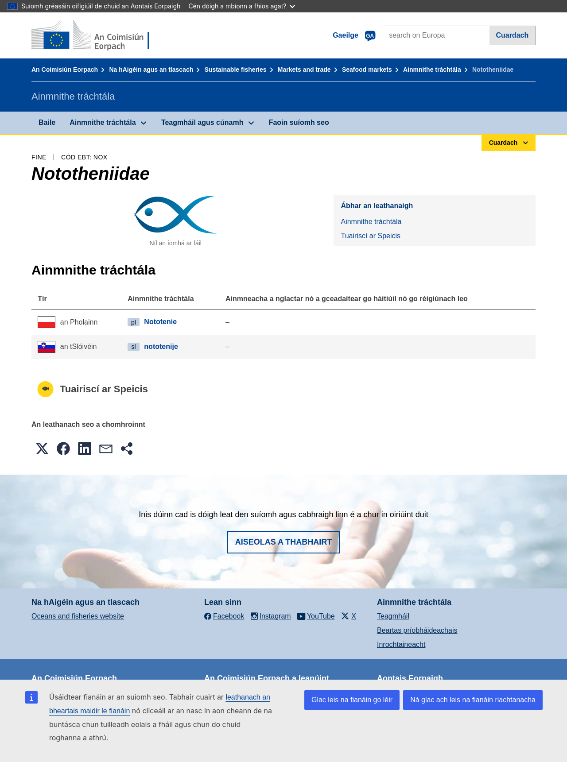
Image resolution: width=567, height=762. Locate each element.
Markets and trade (304, 69)
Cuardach (512, 35)
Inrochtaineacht (401, 644)
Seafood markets (367, 69)
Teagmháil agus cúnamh (202, 122)
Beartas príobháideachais (417, 630)
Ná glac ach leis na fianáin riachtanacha (473, 700)
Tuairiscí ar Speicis (370, 236)
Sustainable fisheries (236, 69)
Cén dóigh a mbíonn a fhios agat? (241, 6)
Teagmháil (393, 616)
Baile (47, 122)
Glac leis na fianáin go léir (351, 700)
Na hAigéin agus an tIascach (151, 69)
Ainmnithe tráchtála (432, 69)
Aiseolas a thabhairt (283, 542)
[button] (42, 448)
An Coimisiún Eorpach (64, 69)
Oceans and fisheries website (77, 616)
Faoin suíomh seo (299, 122)
